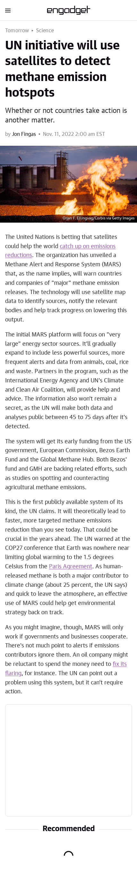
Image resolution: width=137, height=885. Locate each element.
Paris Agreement (70, 567)
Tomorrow (17, 30)
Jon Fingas (24, 134)
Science (45, 30)
